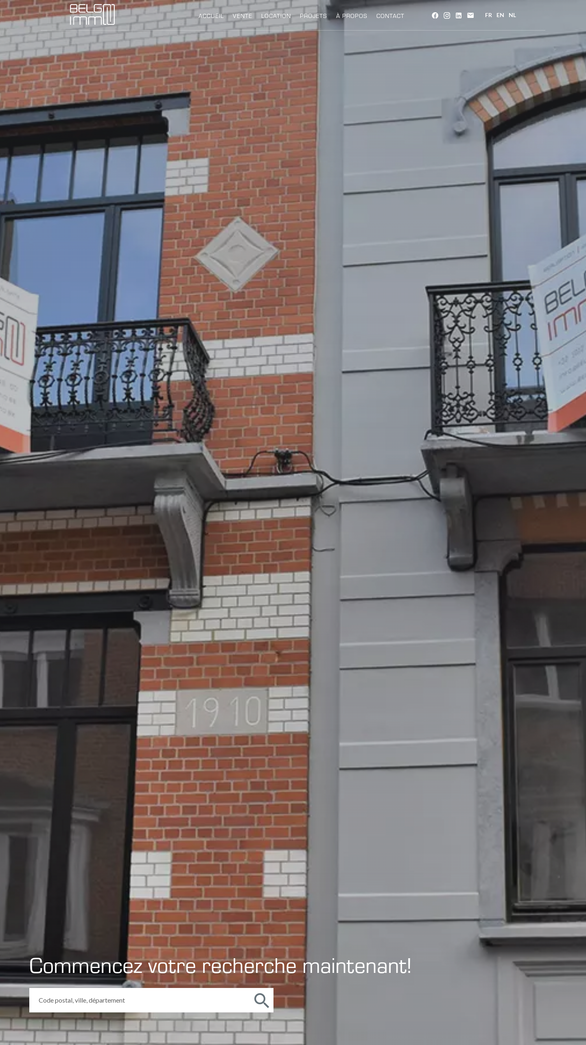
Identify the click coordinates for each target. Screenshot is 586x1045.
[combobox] (139, 1000)
